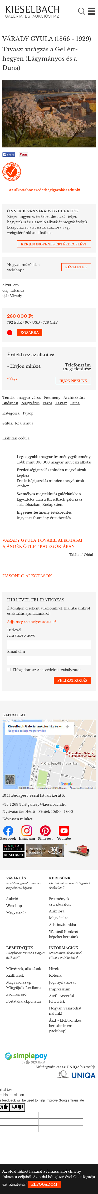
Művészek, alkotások (23, 969)
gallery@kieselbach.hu (47, 804)
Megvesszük (16, 913)
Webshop (14, 906)
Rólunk (55, 975)
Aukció (12, 899)
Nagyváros (30, 403)
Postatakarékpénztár (23, 1001)
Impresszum (59, 989)
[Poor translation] (17, 1107)
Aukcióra (56, 911)
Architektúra (74, 397)
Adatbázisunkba (62, 925)
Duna (75, 403)
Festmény (52, 397)
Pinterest (45, 833)
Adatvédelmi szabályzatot (59, 670)
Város (47, 403)
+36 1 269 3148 (14, 804)
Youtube (64, 833)
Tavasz (61, 403)
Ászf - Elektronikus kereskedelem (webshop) (65, 1025)
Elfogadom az (44, 670)
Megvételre (58, 918)
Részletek (17, 1184)
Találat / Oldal (81, 555)
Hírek (54, 969)
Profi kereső (16, 994)
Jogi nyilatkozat (62, 982)
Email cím (16, 651)
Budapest (10, 403)
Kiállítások (15, 975)
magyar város (29, 397)
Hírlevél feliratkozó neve (21, 633)
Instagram (27, 833)
